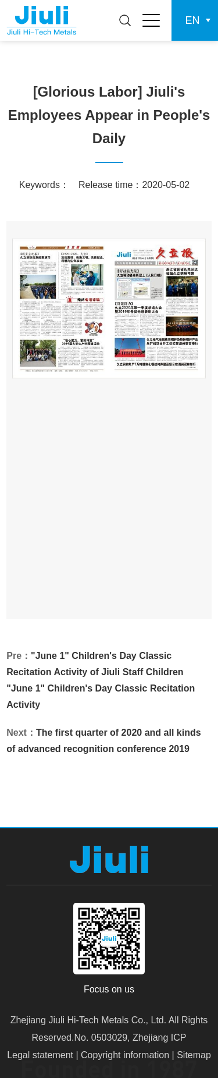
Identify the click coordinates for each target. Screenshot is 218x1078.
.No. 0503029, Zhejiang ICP (129, 1037)
